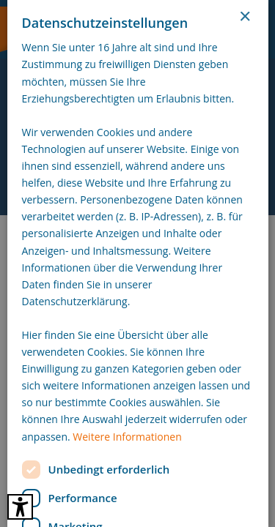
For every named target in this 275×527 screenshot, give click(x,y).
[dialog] (137, 263)
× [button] (244, 17)
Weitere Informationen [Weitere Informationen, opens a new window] (127, 437)
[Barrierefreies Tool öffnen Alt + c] (20, 507)
